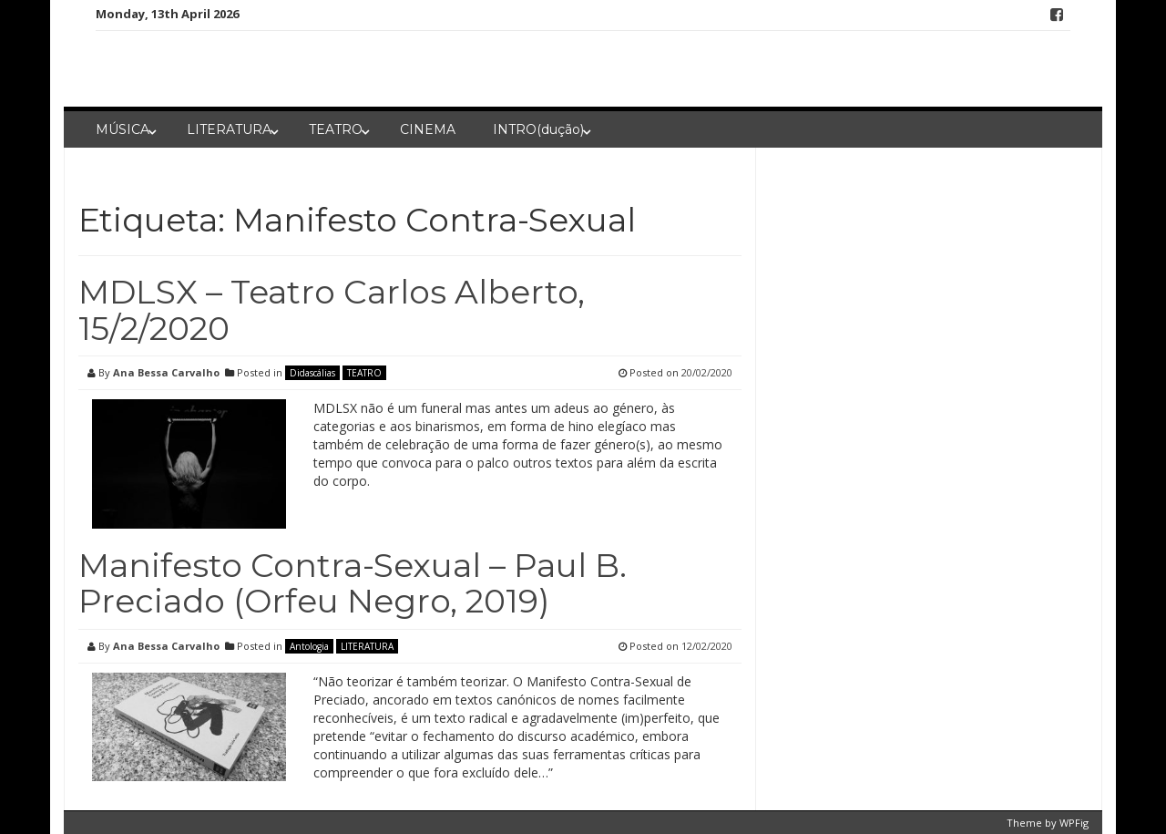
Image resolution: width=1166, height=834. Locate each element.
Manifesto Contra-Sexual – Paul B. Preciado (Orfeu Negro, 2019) (352, 583)
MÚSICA (122, 129)
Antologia (309, 646)
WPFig (1074, 822)
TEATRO (336, 129)
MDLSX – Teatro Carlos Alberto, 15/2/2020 (331, 310)
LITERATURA (229, 129)
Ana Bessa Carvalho (166, 372)
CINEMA (427, 129)
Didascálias (312, 372)
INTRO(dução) (538, 129)
